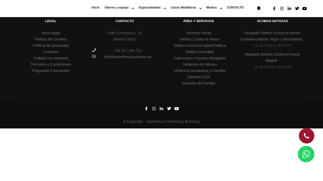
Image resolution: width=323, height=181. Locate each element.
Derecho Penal (198, 33)
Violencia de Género (200, 64)
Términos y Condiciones (51, 64)
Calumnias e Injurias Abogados (200, 58)
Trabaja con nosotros (50, 58)
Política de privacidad (51, 45)
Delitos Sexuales (200, 52)
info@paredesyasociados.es (122, 57)
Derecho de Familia (198, 83)
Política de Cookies (51, 39)
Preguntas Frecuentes (50, 70)
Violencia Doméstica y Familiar (200, 70)
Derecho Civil (198, 77)
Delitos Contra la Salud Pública (200, 45)
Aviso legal (51, 33)
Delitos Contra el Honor (200, 39)
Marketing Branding (183, 121)
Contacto (50, 52)
